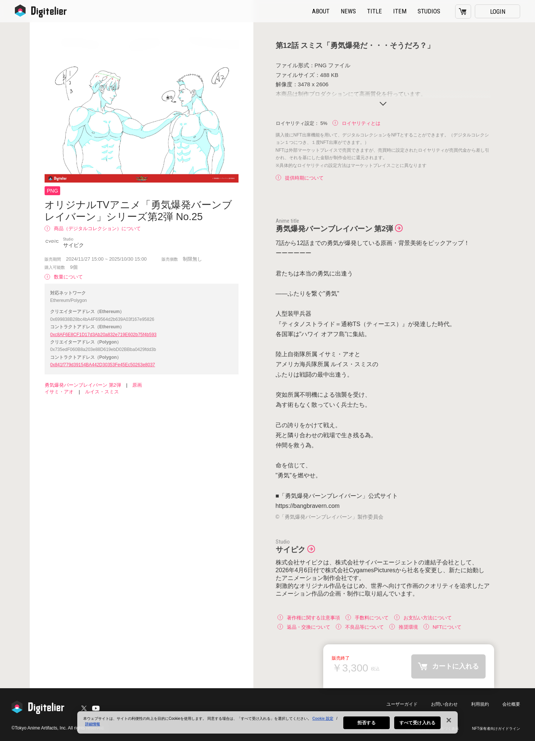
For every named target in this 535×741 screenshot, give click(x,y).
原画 (137, 385)
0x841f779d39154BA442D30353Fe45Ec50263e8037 (102, 364)
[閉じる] (449, 721)
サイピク (290, 549)
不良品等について (360, 626)
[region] (267, 724)
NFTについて (442, 626)
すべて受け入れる (417, 724)
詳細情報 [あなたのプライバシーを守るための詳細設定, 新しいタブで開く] (92, 726)
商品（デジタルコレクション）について (93, 228)
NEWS (348, 11)
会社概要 (511, 704)
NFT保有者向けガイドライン (496, 728)
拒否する (366, 724)
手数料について (367, 617)
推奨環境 (403, 626)
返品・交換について (304, 626)
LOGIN (497, 11)
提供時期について (300, 178)
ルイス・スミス (102, 391)
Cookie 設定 (322, 720)
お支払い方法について (423, 617)
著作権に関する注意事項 (309, 617)
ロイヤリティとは (356, 123)
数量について (64, 277)
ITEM (399, 11)
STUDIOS (429, 11)
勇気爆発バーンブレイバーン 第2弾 (83, 385)
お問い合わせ (444, 704)
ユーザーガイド (402, 704)
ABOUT (321, 11)
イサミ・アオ (59, 391)
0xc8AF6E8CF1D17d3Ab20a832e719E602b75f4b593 (103, 334)
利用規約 (480, 704)
